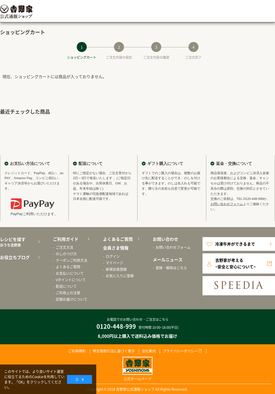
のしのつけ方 (66, 253)
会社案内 (149, 350)
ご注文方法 (64, 247)
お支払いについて (70, 273)
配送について (66, 286)
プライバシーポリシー (180, 350)
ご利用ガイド (65, 239)
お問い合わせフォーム (226, 204)
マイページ (114, 262)
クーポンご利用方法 (71, 260)
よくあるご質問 (68, 266)
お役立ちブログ (15, 257)
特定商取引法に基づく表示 (114, 350)
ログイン (113, 256)
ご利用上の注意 (68, 292)
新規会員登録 (116, 269)
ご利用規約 (77, 350)
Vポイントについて (71, 279)
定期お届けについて (71, 299)
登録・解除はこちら (171, 267)
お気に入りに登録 (120, 275)
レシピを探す (19, 242)
